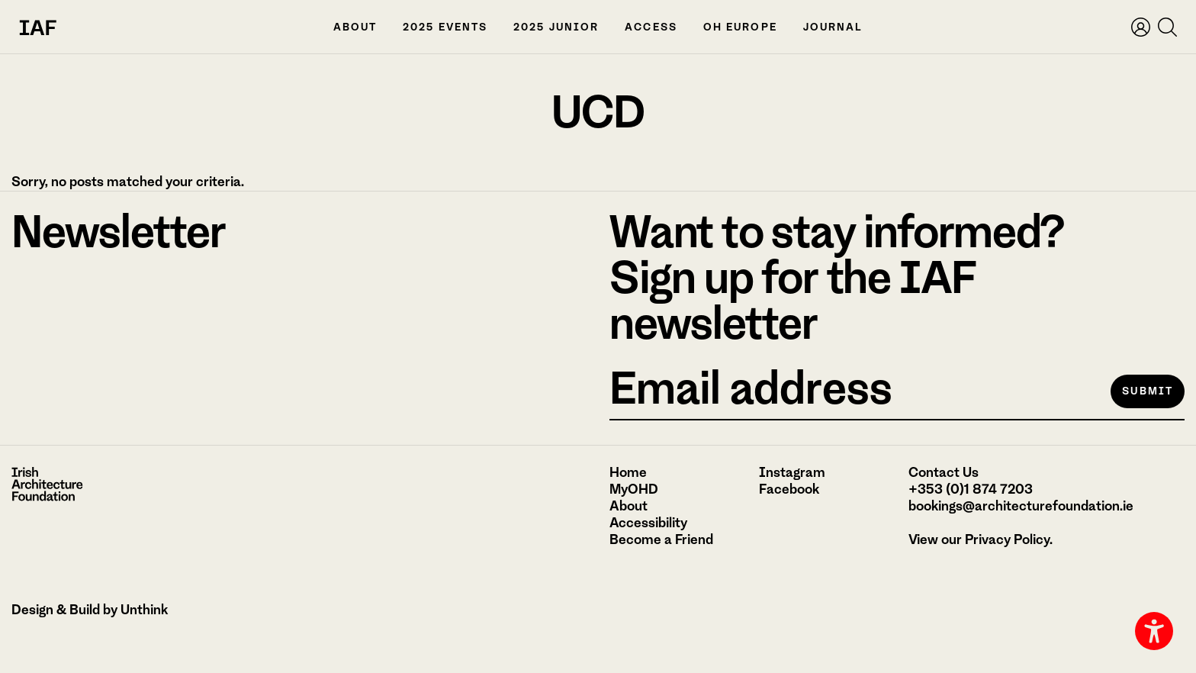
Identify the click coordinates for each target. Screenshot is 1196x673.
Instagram (792, 472)
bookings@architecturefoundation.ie (1020, 506)
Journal (833, 27)
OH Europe (740, 27)
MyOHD (633, 489)
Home (628, 472)
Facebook (789, 489)
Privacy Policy (1007, 539)
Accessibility (648, 522)
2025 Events (445, 27)
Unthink (144, 609)
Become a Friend (661, 539)
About (355, 27)
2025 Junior (556, 27)
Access (651, 27)
